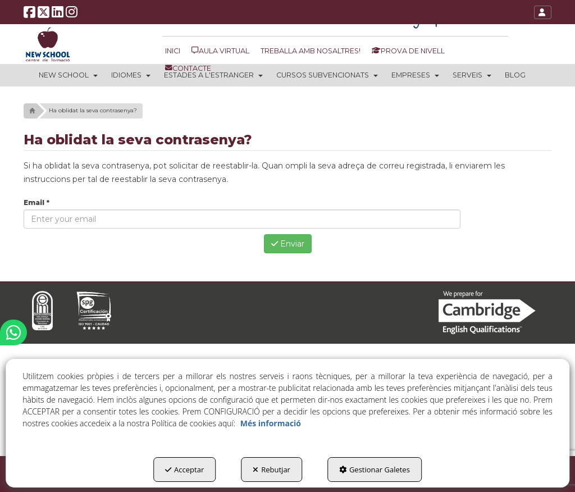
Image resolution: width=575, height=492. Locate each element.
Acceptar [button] (184, 469)
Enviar (287, 244)
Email (36, 202)
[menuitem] (174, 51)
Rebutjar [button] (271, 469)
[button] (29, 15)
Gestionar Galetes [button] (374, 469)
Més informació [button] (270, 423)
